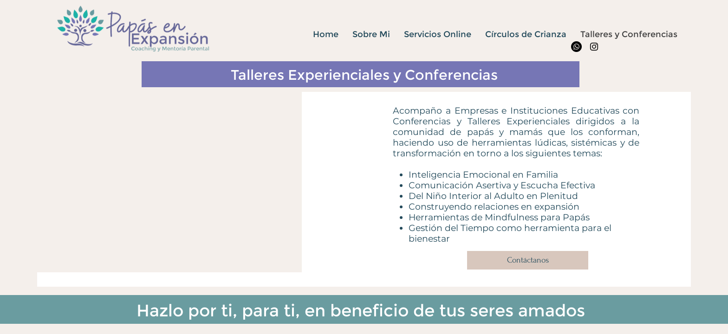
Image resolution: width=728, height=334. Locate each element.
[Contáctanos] (527, 260)
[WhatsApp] (576, 46)
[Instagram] (594, 46)
